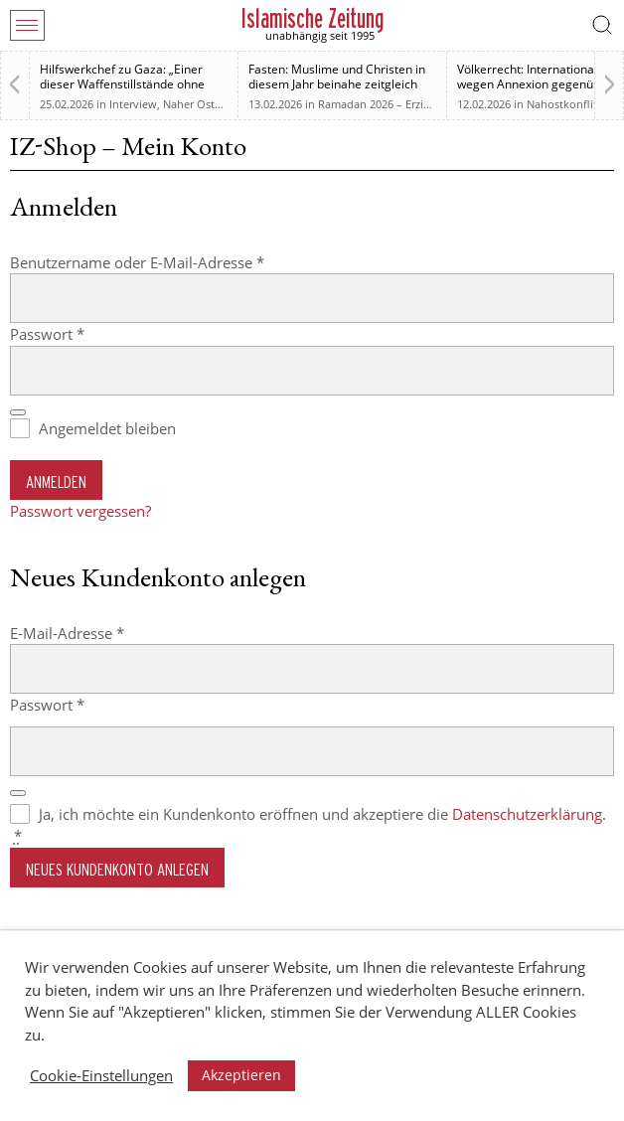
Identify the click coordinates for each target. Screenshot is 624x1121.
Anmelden (56, 481)
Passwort (87, 333)
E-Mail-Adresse (107, 632)
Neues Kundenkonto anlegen (117, 869)
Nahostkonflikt (565, 103)
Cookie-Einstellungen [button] (101, 1075)
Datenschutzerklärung (527, 814)
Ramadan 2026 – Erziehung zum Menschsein (431, 103)
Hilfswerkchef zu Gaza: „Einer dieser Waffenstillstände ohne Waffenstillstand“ (122, 84)
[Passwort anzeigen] (18, 412)
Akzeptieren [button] (241, 1074)
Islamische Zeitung (312, 18)
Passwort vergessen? (80, 511)
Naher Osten (195, 103)
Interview (133, 103)
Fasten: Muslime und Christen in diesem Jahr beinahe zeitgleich (336, 76)
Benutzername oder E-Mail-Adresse (177, 261)
